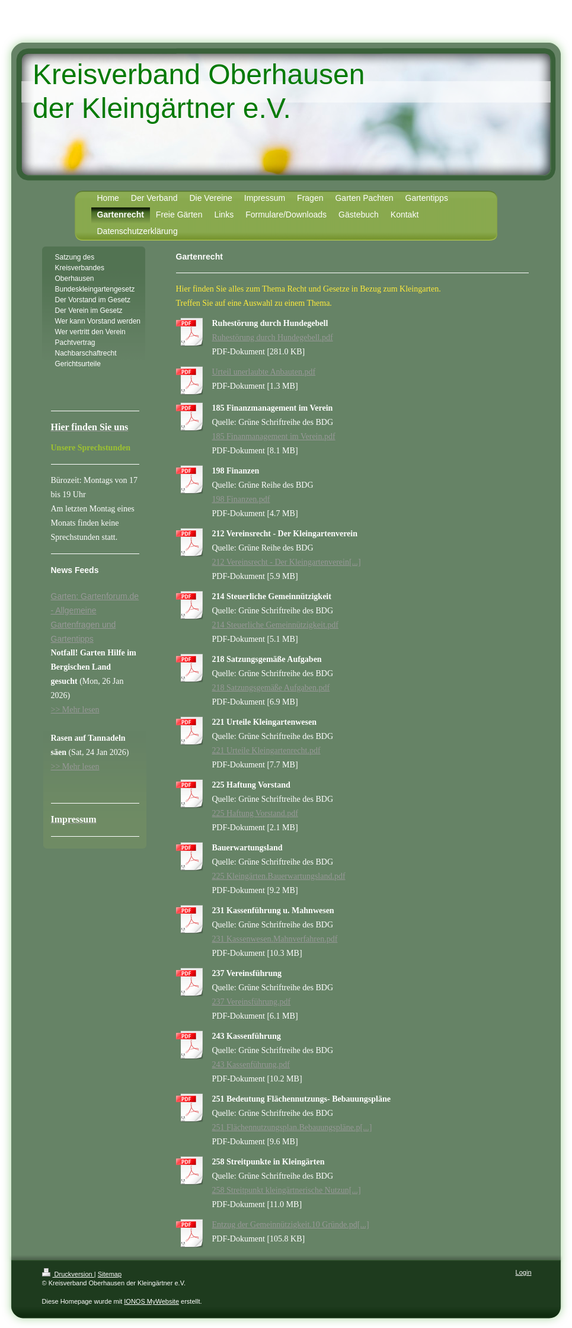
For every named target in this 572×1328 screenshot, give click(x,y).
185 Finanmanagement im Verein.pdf (273, 436)
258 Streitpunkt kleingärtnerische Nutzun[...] (286, 1190)
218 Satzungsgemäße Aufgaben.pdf (271, 687)
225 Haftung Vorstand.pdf (255, 813)
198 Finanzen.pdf (241, 499)
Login (524, 1272)
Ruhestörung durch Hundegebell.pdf (272, 337)
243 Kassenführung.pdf (251, 1064)
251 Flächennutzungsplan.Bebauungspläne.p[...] (292, 1127)
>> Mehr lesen (75, 709)
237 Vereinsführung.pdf (251, 1001)
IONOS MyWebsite (151, 1301)
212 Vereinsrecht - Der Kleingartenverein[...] (286, 562)
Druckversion (68, 1274)
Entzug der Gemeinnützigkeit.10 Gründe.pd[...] (290, 1224)
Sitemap (110, 1274)
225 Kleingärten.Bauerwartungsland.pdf (279, 876)
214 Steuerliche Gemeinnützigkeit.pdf (275, 624)
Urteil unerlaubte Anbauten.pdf (264, 371)
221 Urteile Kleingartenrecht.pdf (266, 750)
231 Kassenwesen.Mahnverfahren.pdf (275, 939)
